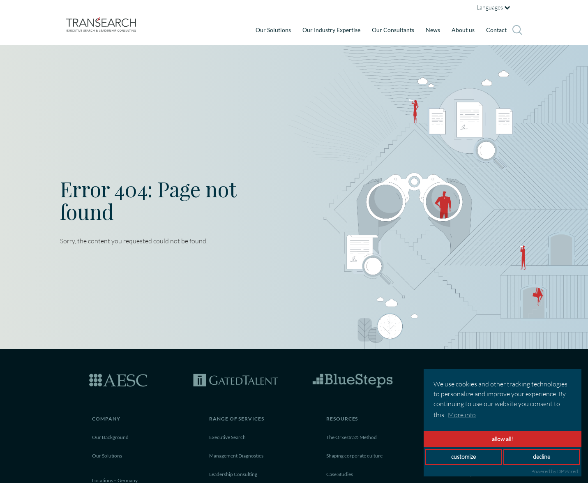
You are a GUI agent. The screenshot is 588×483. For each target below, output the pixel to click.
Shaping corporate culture (354, 456)
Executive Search (227, 437)
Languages (493, 7)
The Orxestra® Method (351, 437)
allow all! (502, 438)
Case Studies (339, 474)
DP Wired (567, 471)
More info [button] (462, 415)
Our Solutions (273, 29)
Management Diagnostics (236, 456)
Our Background (110, 437)
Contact (496, 29)
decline (541, 456)
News (433, 29)
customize (463, 456)
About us (463, 29)
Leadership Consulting (233, 474)
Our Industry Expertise (331, 29)
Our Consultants (393, 29)
